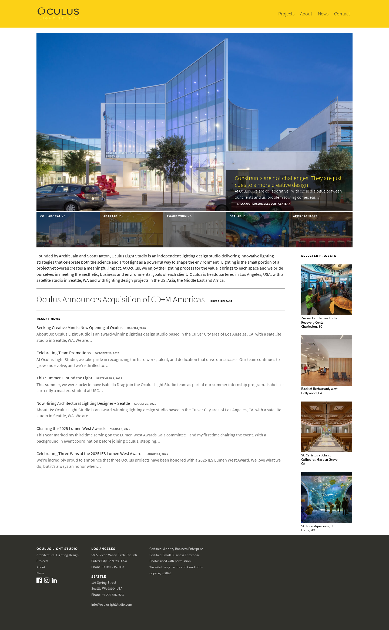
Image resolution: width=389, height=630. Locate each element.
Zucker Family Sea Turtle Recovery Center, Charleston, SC (319, 322)
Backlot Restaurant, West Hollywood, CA (319, 390)
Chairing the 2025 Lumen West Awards (71, 428)
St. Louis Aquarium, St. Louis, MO (317, 528)
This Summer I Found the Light (64, 377)
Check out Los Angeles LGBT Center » (263, 203)
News (323, 14)
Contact (342, 14)
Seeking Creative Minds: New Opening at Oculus (79, 327)
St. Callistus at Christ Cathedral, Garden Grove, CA (319, 459)
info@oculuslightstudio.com (111, 604)
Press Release (221, 301)
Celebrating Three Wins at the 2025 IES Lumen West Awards (89, 453)
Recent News (49, 319)
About (306, 14)
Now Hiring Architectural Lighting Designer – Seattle (83, 403)
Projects (286, 14)
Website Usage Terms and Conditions (176, 567)
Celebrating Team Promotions (63, 352)
